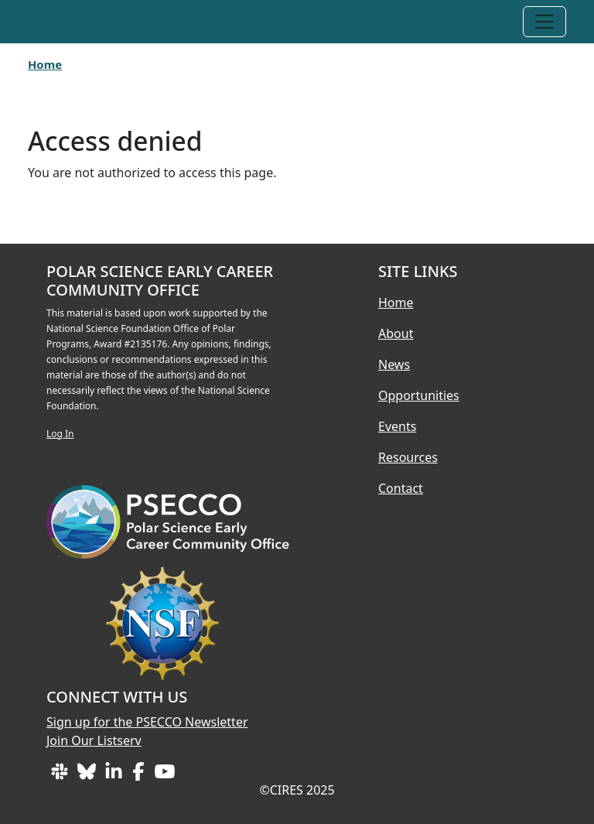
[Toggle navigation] (544, 21)
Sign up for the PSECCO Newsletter (147, 721)
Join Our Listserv (94, 740)
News (394, 364)
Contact (400, 488)
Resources (408, 457)
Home (45, 64)
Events (397, 426)
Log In (60, 433)
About (395, 333)
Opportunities (418, 395)
